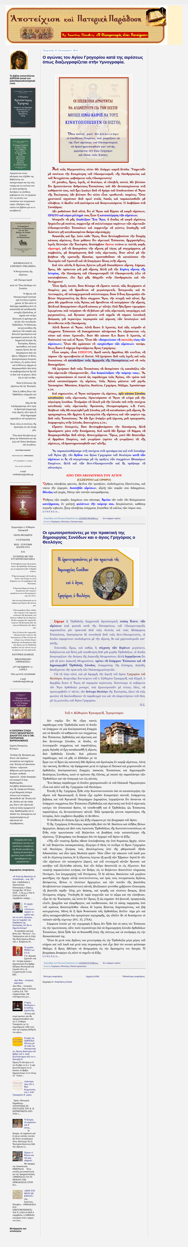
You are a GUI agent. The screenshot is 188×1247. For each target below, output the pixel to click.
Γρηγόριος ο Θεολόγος (60, 521)
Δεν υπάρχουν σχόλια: (112, 518)
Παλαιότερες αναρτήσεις (134, 976)
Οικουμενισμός (76, 521)
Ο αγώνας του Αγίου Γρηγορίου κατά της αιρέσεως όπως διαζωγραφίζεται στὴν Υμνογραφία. (93, 59)
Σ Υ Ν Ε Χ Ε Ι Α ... (51, 511)
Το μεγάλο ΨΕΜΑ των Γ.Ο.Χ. (29, 950)
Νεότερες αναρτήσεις (52, 976)
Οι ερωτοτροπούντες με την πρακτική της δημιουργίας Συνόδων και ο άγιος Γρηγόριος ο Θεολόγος (89, 537)
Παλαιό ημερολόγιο (78, 966)
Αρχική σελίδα (92, 976)
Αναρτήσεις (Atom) (63, 982)
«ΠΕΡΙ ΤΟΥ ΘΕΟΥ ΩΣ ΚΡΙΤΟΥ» (29, 1193)
